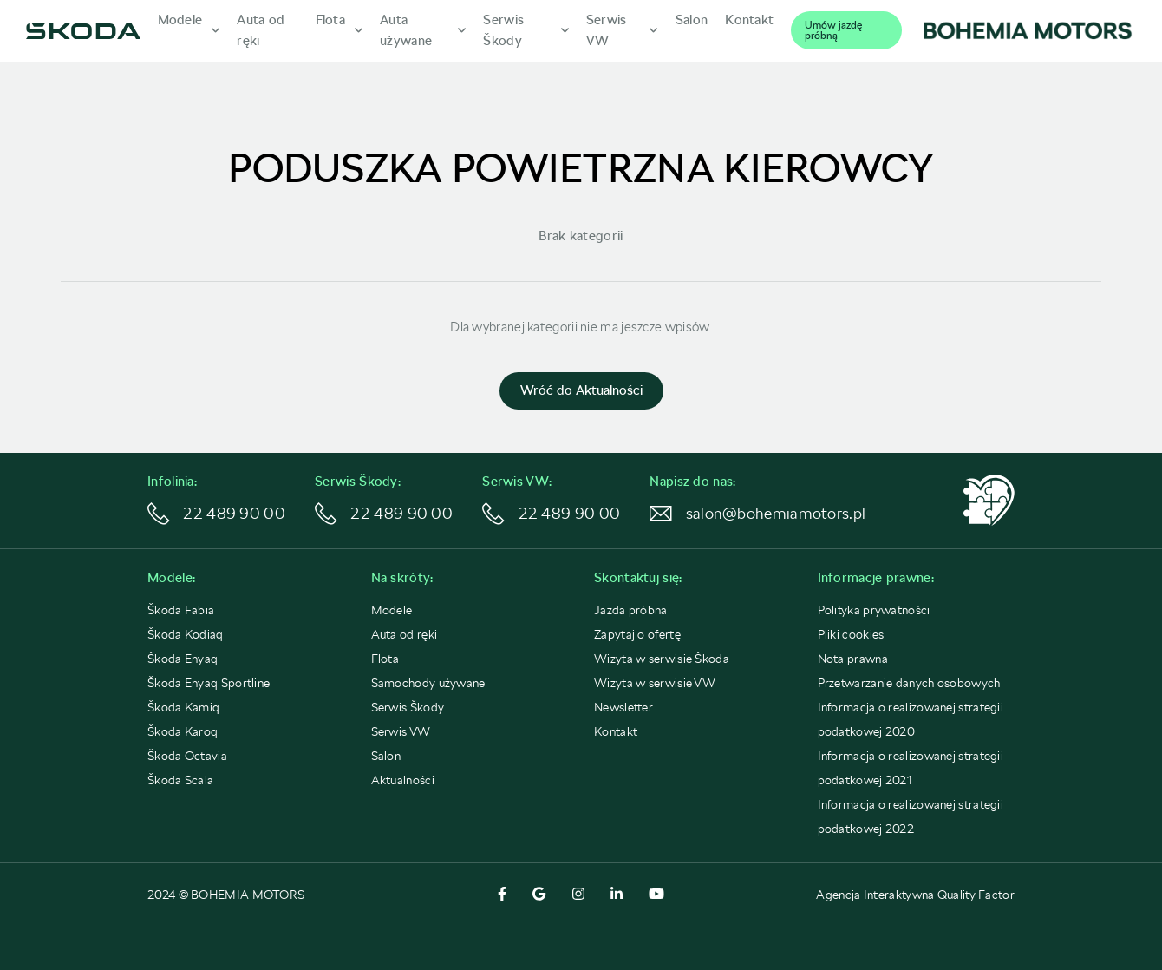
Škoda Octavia (187, 756)
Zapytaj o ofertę (637, 634)
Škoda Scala (180, 780)
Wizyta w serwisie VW (654, 683)
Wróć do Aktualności (581, 390)
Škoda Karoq (182, 731)
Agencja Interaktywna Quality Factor (915, 894)
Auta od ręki (404, 634)
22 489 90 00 (216, 514)
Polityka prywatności (874, 610)
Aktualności (402, 780)
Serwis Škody (408, 707)
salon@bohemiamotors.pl (720, 514)
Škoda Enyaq (182, 658)
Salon (386, 756)
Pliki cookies (851, 634)
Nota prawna (853, 658)
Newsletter (623, 707)
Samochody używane (428, 683)
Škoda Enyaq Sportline (208, 683)
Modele (392, 610)
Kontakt (615, 731)
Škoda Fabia (180, 610)
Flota (385, 658)
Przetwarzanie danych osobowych (909, 683)
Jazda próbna (631, 610)
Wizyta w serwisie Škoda (661, 658)
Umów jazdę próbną (833, 30)
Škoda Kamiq (183, 707)
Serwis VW (401, 731)
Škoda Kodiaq (185, 634)
